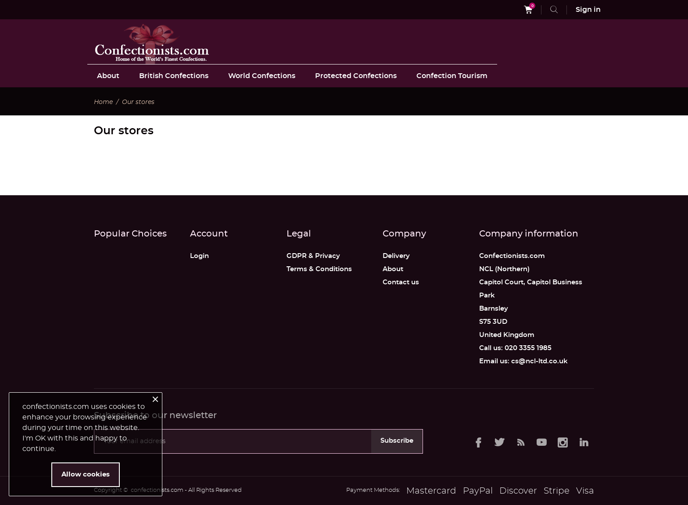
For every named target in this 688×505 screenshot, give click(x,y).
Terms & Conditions (319, 269)
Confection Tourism (451, 75)
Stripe (557, 491)
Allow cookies (85, 474)
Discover (518, 491)
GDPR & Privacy (313, 256)
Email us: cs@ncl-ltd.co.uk (523, 361)
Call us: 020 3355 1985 (515, 348)
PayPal (478, 491)
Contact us (401, 282)
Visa (585, 491)
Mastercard (431, 491)
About (108, 75)
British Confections (173, 75)
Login (199, 256)
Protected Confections (356, 75)
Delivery (396, 256)
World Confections (261, 75)
